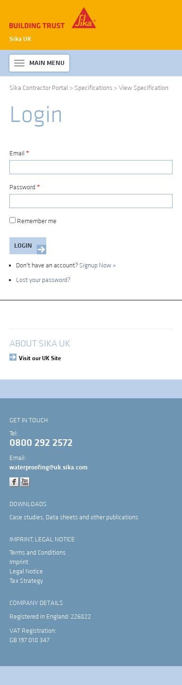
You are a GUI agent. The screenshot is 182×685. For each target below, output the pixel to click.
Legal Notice (26, 571)
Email (19, 153)
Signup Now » (97, 265)
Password (24, 187)
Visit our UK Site (40, 358)
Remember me (33, 221)
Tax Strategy (26, 581)
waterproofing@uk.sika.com (48, 467)
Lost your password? (43, 280)
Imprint (18, 562)
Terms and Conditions (37, 552)
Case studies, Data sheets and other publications (73, 517)
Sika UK (20, 39)
